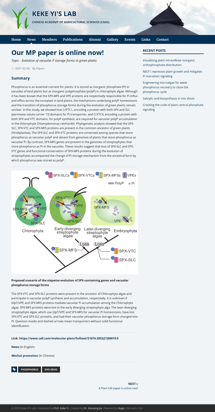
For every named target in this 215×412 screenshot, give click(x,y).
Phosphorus (29, 369)
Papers (40, 68)
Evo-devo (51, 369)
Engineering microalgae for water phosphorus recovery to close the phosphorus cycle (165, 87)
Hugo (121, 408)
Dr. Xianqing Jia (93, 408)
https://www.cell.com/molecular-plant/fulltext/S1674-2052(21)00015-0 (68, 338)
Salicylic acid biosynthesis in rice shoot (169, 98)
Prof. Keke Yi (61, 408)
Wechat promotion (24, 356)
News (15, 347)
